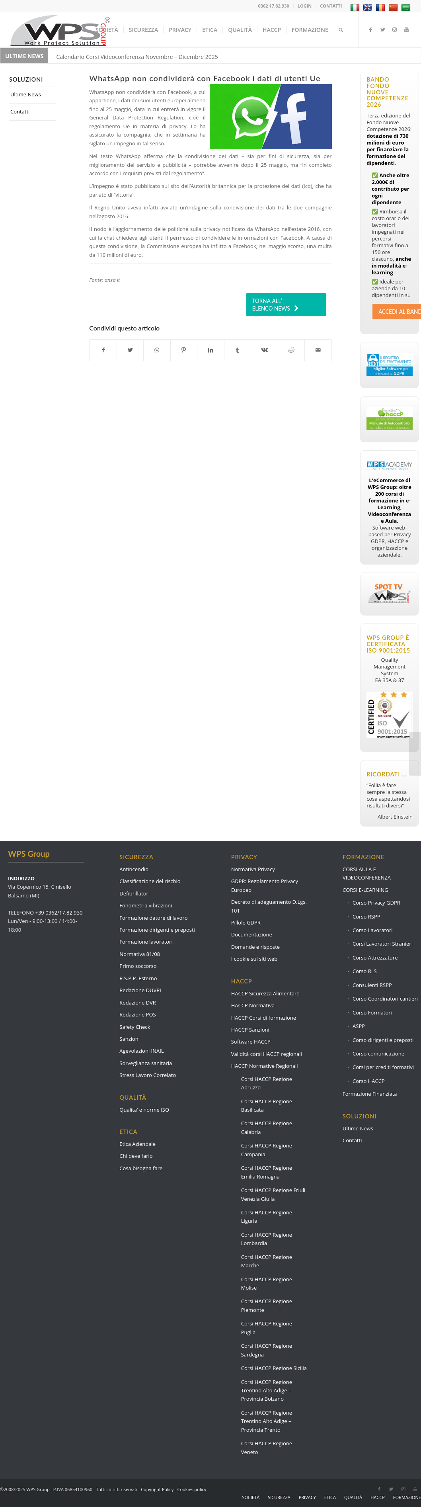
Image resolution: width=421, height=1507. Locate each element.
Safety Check (134, 1026)
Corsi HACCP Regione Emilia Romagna (266, 1172)
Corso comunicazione (378, 1053)
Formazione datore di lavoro (153, 917)
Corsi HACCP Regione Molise (266, 1283)
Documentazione (251, 934)
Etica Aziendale (137, 1143)
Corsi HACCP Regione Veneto (266, 1447)
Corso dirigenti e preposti (383, 1040)
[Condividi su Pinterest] (184, 350)
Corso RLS (365, 971)
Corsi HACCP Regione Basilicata (266, 1105)
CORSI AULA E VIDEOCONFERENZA (367, 873)
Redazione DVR (137, 1002)
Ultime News (25, 94)
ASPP (359, 1026)
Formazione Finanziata (370, 1093)
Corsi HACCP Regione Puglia (266, 1327)
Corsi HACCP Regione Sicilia (274, 1368)
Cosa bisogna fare (140, 1168)
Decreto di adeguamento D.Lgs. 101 (269, 906)
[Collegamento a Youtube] (407, 29)
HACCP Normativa (253, 1005)
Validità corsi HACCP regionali (266, 1053)
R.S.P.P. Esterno (138, 978)
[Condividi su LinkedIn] (210, 350)
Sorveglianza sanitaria (145, 1063)
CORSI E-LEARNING (365, 889)
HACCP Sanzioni (250, 1029)
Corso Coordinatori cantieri (385, 998)
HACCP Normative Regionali (264, 1065)
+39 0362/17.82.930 (59, 912)
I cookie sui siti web (254, 958)
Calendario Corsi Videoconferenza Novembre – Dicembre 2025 (137, 57)
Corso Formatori (372, 1012)
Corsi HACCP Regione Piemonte (266, 1305)
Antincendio (133, 869)
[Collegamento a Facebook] (371, 29)
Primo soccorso (137, 965)
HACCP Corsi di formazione (263, 1017)
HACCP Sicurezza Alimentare (265, 993)
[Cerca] (340, 29)
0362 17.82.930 (273, 6)
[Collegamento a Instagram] (395, 29)
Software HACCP (251, 1041)
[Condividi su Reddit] (291, 350)
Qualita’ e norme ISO (144, 1109)
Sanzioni (129, 1038)
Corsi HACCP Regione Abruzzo (266, 1083)
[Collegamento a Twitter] (383, 29)
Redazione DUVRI (140, 990)
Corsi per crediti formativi (383, 1067)
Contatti (19, 111)
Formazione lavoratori (145, 941)
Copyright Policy (157, 1489)
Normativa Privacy (253, 869)
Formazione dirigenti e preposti (157, 929)
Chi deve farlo (135, 1155)
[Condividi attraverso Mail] (318, 350)
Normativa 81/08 (139, 954)
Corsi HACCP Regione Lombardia (266, 1239)
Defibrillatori (134, 893)
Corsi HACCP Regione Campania (266, 1149)
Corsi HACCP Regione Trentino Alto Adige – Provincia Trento (266, 1421)
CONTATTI (331, 6)
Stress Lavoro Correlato (147, 1075)
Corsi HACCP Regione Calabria (266, 1127)
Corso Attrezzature (375, 957)
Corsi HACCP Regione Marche (266, 1261)
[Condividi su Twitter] (130, 350)
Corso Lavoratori (373, 930)
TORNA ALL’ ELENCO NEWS (271, 304)
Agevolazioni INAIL (141, 1050)
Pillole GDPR (246, 922)
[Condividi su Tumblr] (237, 350)
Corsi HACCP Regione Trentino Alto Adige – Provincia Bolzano (266, 1390)
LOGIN (305, 6)
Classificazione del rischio (149, 881)
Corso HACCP (369, 1081)
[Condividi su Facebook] (103, 350)
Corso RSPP (366, 916)
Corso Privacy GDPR (376, 902)
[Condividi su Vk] (264, 350)
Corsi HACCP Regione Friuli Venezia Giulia (273, 1194)
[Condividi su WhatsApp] (157, 350)
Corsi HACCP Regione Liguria (266, 1216)
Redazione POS (137, 1014)
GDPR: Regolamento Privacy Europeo (264, 885)
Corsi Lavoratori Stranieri (383, 943)
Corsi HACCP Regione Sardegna (266, 1350)
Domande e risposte (255, 946)
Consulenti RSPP (372, 985)
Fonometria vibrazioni (145, 905)
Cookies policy (192, 1489)
